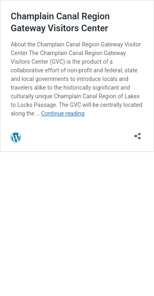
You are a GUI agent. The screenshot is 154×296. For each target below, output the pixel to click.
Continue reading (63, 113)
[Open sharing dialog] (137, 133)
